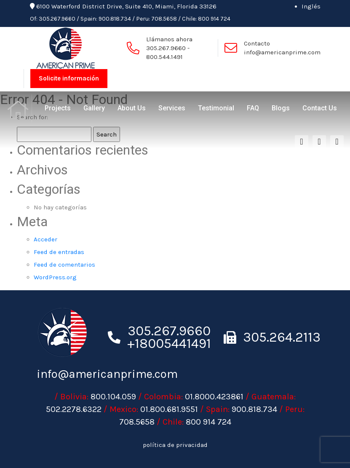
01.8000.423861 (214, 396)
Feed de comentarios (64, 264)
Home (19, 108)
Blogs (281, 108)
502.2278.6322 (74, 409)
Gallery (94, 108)
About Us (132, 108)
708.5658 (164, 18)
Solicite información (69, 78)
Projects (58, 108)
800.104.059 (113, 396)
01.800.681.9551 (169, 409)
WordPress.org (55, 277)
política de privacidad (175, 445)
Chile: (189, 18)
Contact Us (319, 108)
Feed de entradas (59, 252)
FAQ (253, 108)
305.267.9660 (57, 18)
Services (171, 108)
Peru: (143, 18)
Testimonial (216, 108)
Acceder (45, 239)
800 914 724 (214, 18)
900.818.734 (115, 18)
